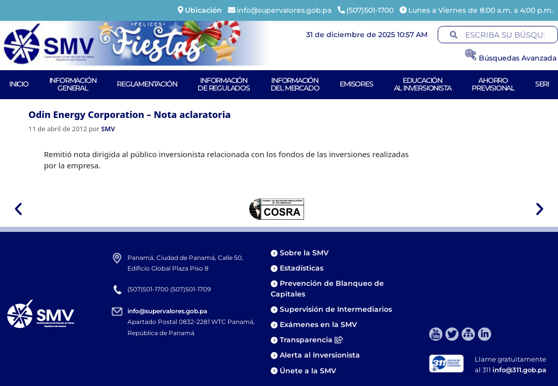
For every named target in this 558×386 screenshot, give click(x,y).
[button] (18, 209)
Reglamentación (147, 83)
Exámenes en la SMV (318, 324)
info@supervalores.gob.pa (167, 311)
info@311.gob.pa (519, 370)
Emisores (356, 83)
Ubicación (203, 10)
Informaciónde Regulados (224, 84)
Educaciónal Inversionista (422, 84)
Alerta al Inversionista (320, 355)
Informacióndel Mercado (295, 84)
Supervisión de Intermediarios (336, 309)
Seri (542, 83)
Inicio (18, 83)
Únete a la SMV (308, 370)
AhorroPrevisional (493, 84)
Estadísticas (302, 268)
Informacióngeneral (72, 84)
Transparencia (311, 339)
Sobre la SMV (304, 252)
